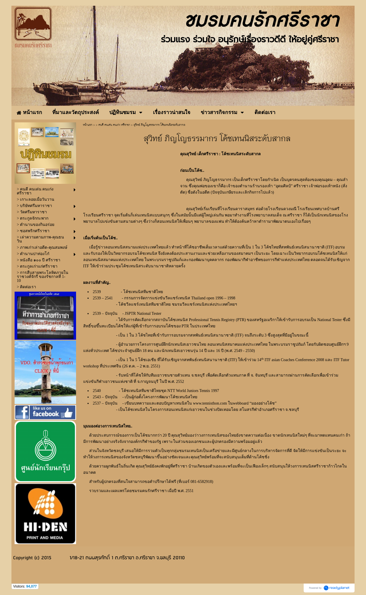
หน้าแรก (87, 125)
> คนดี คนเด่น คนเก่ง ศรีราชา (113, 125)
